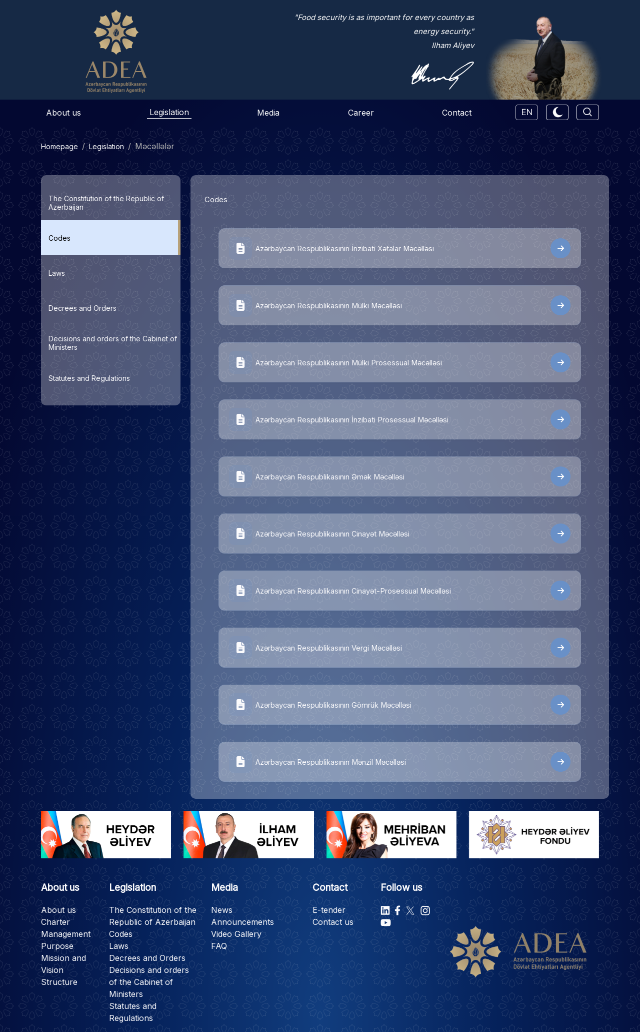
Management (65, 934)
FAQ (219, 946)
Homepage (59, 146)
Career (361, 113)
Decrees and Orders (147, 958)
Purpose (57, 946)
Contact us (333, 922)
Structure (59, 982)
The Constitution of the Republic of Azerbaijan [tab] (106, 202)
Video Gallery (236, 934)
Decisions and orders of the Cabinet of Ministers (149, 982)
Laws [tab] (56, 273)
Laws (118, 946)
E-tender (329, 910)
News (221, 910)
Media (268, 113)
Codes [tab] (59, 238)
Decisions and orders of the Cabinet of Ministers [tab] (112, 342)
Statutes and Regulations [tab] (89, 378)
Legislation (169, 112)
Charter (55, 922)
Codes (120, 934)
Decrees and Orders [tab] (82, 308)
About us (63, 113)
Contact (457, 113)
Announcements (242, 922)
